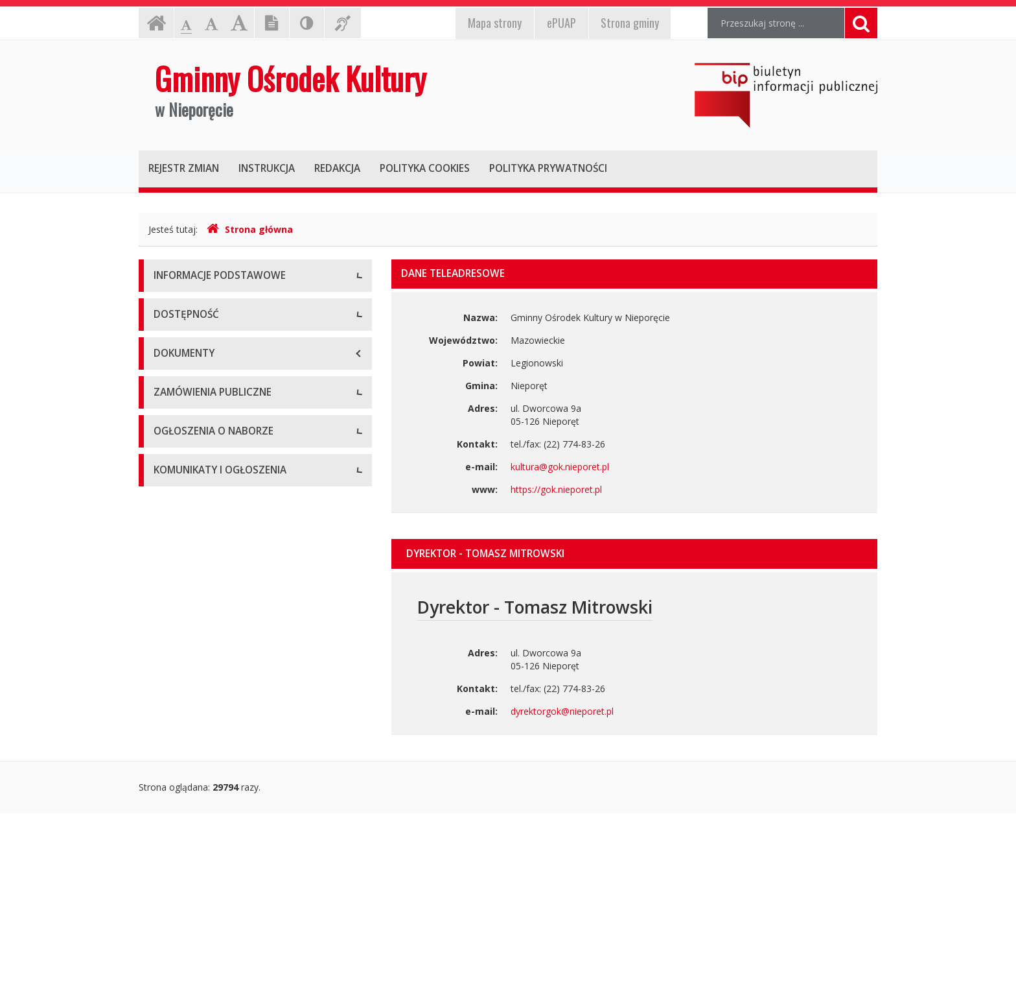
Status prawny (183, 335)
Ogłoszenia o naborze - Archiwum (225, 809)
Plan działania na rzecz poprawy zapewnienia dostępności (248, 527)
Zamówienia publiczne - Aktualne (223, 682)
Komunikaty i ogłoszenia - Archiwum (230, 906)
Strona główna (250, 229)
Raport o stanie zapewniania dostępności (240, 491)
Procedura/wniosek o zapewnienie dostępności (225, 569)
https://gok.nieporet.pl (556, 489)
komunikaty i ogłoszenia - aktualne (226, 877)
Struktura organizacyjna (203, 365)
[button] (634, 554)
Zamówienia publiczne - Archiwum (225, 712)
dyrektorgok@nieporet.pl (562, 711)
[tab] (634, 554)
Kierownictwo (182, 394)
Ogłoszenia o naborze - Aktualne (222, 780)
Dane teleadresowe (195, 306)
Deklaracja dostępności (203, 462)
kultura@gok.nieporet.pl (560, 467)
